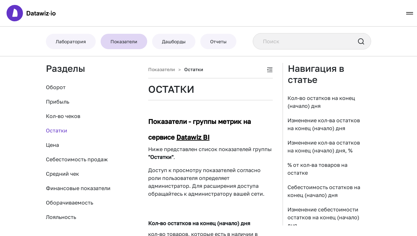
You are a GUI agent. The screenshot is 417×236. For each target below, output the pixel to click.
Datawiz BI (192, 137)
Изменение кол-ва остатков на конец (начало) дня (324, 124)
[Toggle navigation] (409, 13)
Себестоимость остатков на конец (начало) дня (324, 191)
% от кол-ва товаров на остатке (318, 169)
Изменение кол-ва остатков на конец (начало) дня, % (324, 146)
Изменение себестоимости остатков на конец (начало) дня (323, 217)
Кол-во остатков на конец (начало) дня (321, 102)
